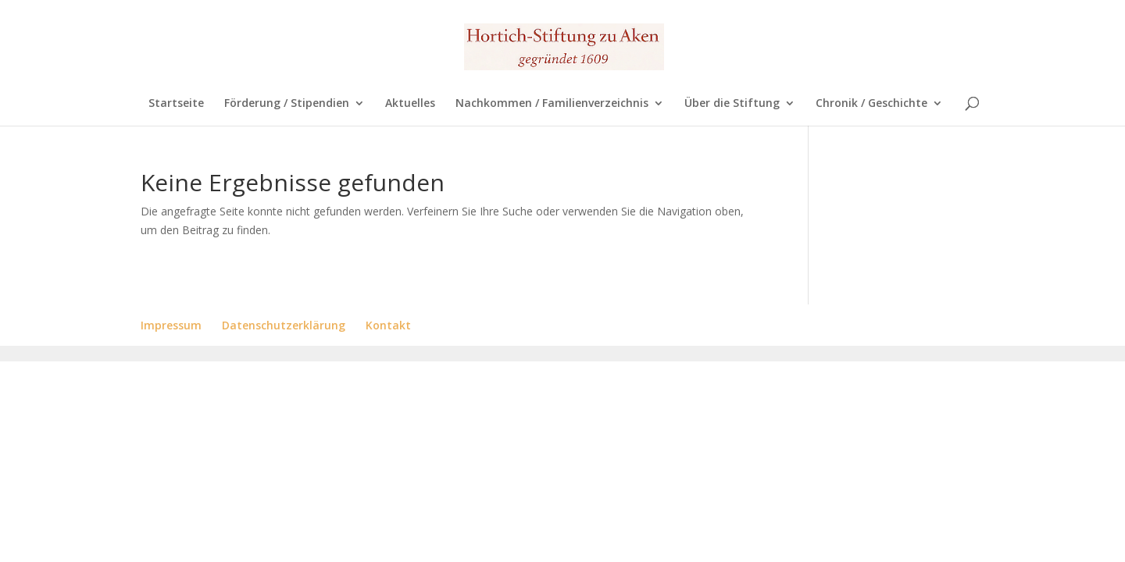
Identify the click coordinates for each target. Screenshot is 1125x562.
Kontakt (388, 325)
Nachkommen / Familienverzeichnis (551, 104)
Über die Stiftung (732, 104)
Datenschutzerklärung (283, 325)
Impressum (171, 325)
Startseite (176, 104)
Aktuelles (410, 104)
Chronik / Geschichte (871, 104)
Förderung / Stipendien (286, 104)
